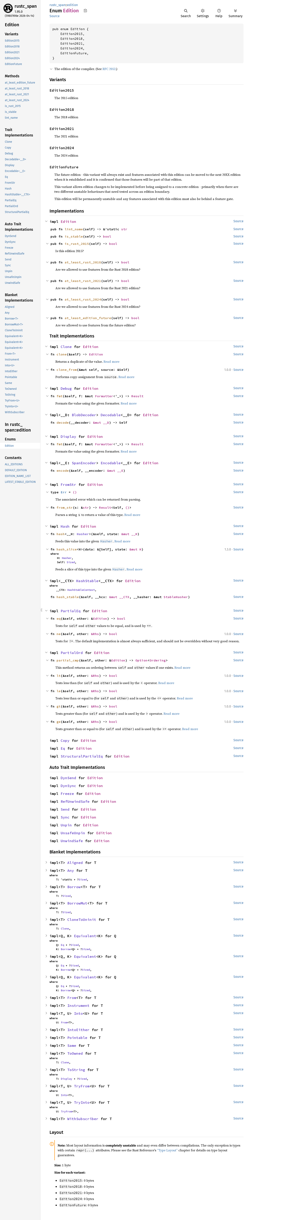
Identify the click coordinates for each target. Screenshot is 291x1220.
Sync (65, 817)
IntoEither (78, 1029)
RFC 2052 (109, 69)
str (124, 229)
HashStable (87, 581)
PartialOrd (72, 652)
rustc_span (26, 6)
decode (63, 422)
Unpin (66, 825)
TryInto (82, 1102)
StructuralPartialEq (82, 756)
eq (59, 618)
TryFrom (82, 1086)
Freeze (67, 793)
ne (59, 634)
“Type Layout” (167, 1150)
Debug (66, 388)
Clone (66, 346)
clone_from (67, 370)
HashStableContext (81, 590)
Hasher (83, 534)
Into (78, 1013)
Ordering (158, 660)
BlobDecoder (84, 415)
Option (141, 660)
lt (59, 676)
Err (64, 492)
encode (63, 471)
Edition (68, 221)
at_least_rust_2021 (83, 281)
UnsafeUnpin (73, 833)
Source (55, 16)
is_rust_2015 (77, 244)
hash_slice (67, 549)
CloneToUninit (81, 919)
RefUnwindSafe (75, 801)
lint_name (74, 229)
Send (65, 809)
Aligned (75, 862)
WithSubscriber (82, 1118)
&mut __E (115, 471)
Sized (71, 562)
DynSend (68, 778)
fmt (60, 396)
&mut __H (129, 534)
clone (62, 354)
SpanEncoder (84, 463)
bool (107, 236)
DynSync (68, 785)
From (71, 997)
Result (137, 396)
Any (70, 870)
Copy (65, 740)
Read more (111, 361)
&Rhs (95, 634)
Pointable (77, 1037)
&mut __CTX (119, 597)
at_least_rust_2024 (83, 299)
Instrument (78, 1005)
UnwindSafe (72, 840)
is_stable (74, 236)
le (59, 691)
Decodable (111, 415)
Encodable (111, 463)
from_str (65, 507)
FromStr (68, 484)
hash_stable (68, 597)
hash (61, 534)
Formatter (104, 396)
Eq (63, 748)
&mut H (135, 549)
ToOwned (75, 1053)
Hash (65, 526)
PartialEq (71, 611)
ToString (76, 1069)
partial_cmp (68, 660)
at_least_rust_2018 (83, 262)
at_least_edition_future (88, 318)
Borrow (74, 887)
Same (71, 1045)
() (75, 492)
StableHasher (176, 597)
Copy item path (85, 10)
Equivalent (85, 936)
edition (72, 5)
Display (68, 436)
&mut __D (101, 422)
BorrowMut (77, 903)
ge (59, 722)
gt (59, 706)
